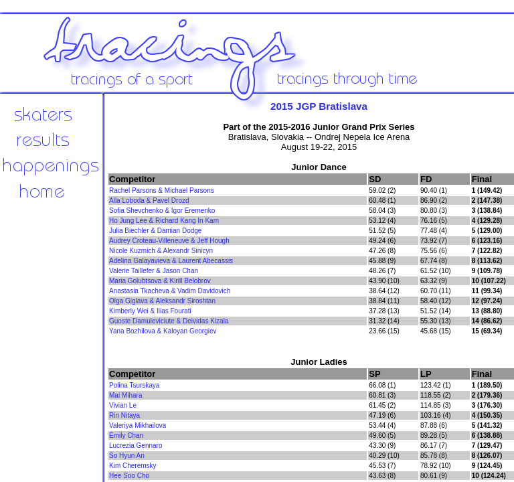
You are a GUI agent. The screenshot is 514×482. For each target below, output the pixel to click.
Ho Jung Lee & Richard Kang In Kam (164, 220)
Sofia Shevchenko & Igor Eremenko (162, 210)
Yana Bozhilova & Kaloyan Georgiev (162, 331)
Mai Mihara (125, 395)
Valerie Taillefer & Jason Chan (153, 270)
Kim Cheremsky (133, 465)
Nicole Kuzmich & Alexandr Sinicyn (161, 250)
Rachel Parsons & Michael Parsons (161, 190)
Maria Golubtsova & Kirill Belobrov (160, 281)
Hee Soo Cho (129, 475)
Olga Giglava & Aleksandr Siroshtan (162, 301)
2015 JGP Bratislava (318, 106)
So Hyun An (127, 455)
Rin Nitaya (124, 415)
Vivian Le (123, 405)
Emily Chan (126, 435)
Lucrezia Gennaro (136, 445)
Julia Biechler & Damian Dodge (155, 230)
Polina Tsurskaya (134, 385)
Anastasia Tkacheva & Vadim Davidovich (169, 291)
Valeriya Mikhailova (137, 425)
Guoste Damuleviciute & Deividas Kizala (168, 321)
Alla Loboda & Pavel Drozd (149, 200)
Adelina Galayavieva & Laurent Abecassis (171, 260)
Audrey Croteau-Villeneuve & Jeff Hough (169, 240)
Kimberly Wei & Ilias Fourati (150, 311)
